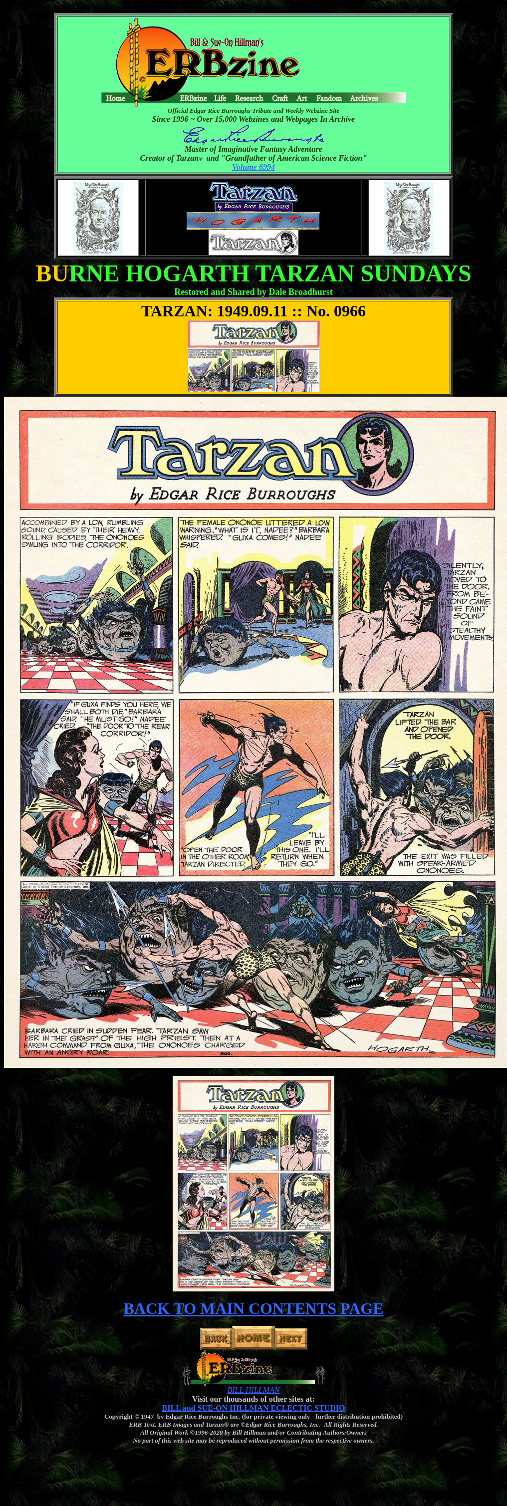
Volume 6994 (253, 167)
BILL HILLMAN (253, 1390)
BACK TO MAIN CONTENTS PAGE (254, 1308)
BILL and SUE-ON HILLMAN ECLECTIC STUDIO (253, 1408)
